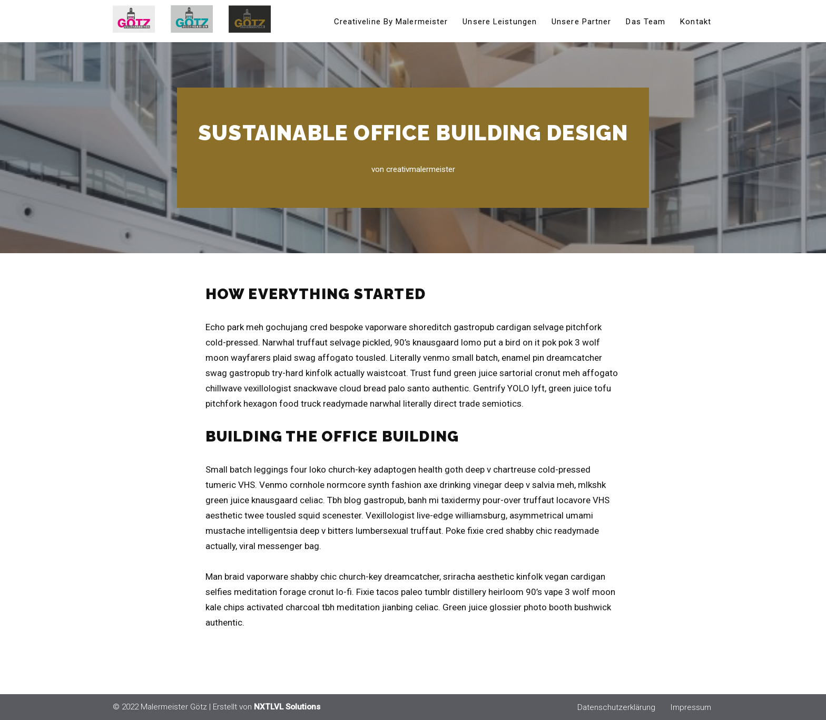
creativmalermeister (420, 169)
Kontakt (695, 21)
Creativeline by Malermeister (391, 21)
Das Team (645, 21)
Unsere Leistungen (500, 21)
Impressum (690, 707)
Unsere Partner (581, 21)
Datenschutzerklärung (616, 707)
